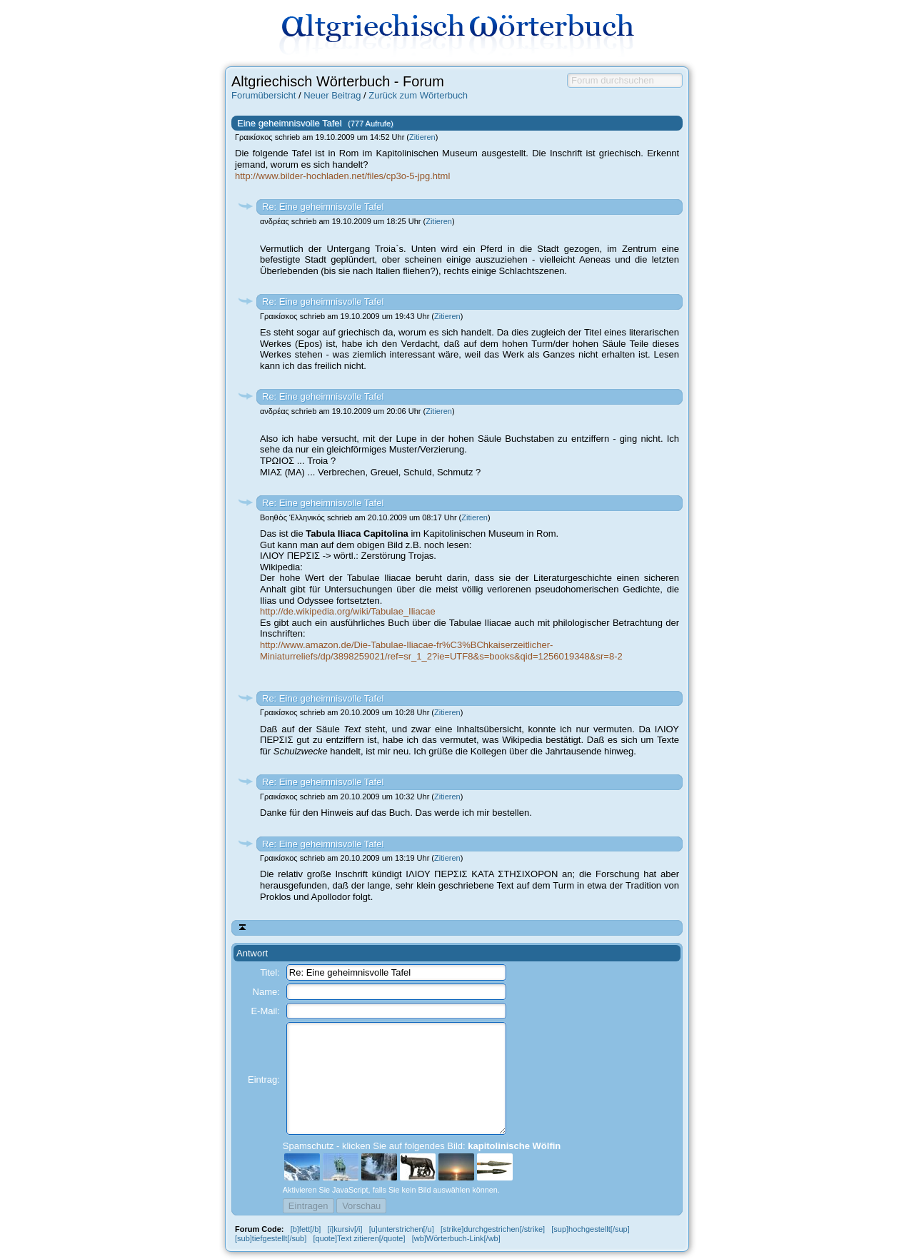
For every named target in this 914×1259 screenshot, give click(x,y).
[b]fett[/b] (306, 1229)
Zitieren (422, 137)
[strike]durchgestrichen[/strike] (493, 1229)
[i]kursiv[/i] (345, 1229)
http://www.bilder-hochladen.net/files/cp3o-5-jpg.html (342, 176)
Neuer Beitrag (332, 95)
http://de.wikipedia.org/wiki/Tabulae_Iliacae (348, 611)
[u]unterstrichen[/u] (401, 1229)
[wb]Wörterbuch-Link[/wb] (456, 1238)
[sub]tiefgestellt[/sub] (270, 1238)
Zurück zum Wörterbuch (418, 95)
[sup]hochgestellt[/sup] (590, 1229)
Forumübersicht (263, 95)
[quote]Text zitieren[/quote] (359, 1238)
